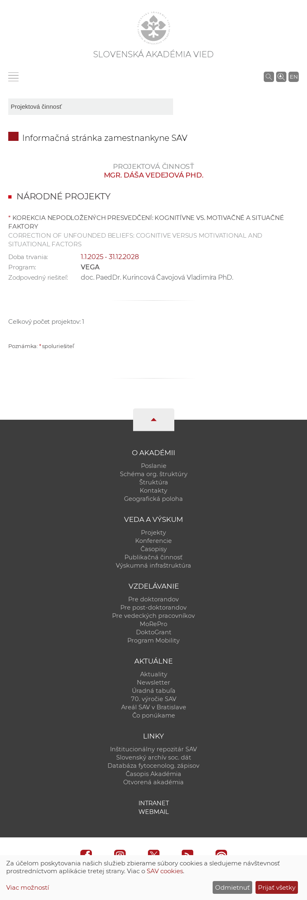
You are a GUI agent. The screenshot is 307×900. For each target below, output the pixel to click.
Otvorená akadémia (153, 782)
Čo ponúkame (153, 715)
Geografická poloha (153, 499)
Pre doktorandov (153, 599)
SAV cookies (165, 871)
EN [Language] (294, 76)
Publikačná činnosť (153, 557)
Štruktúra (153, 482)
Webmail (153, 812)
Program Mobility (153, 640)
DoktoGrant (153, 632)
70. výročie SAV (153, 699)
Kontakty (153, 490)
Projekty (153, 532)
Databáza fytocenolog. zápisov (153, 765)
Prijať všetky (276, 887)
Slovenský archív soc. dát (153, 757)
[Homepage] (153, 28)
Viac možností (27, 887)
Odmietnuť (232, 887)
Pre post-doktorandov (153, 607)
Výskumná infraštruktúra (153, 565)
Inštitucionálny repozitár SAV (153, 749)
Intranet (153, 803)
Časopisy (154, 549)
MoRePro (153, 624)
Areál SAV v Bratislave (153, 707)
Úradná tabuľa (154, 690)
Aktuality (153, 674)
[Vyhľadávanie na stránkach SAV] (269, 76)
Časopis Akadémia (153, 774)
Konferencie (153, 541)
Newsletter (153, 682)
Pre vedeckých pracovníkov (153, 615)
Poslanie (153, 466)
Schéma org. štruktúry (153, 474)
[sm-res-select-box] (90, 106)
